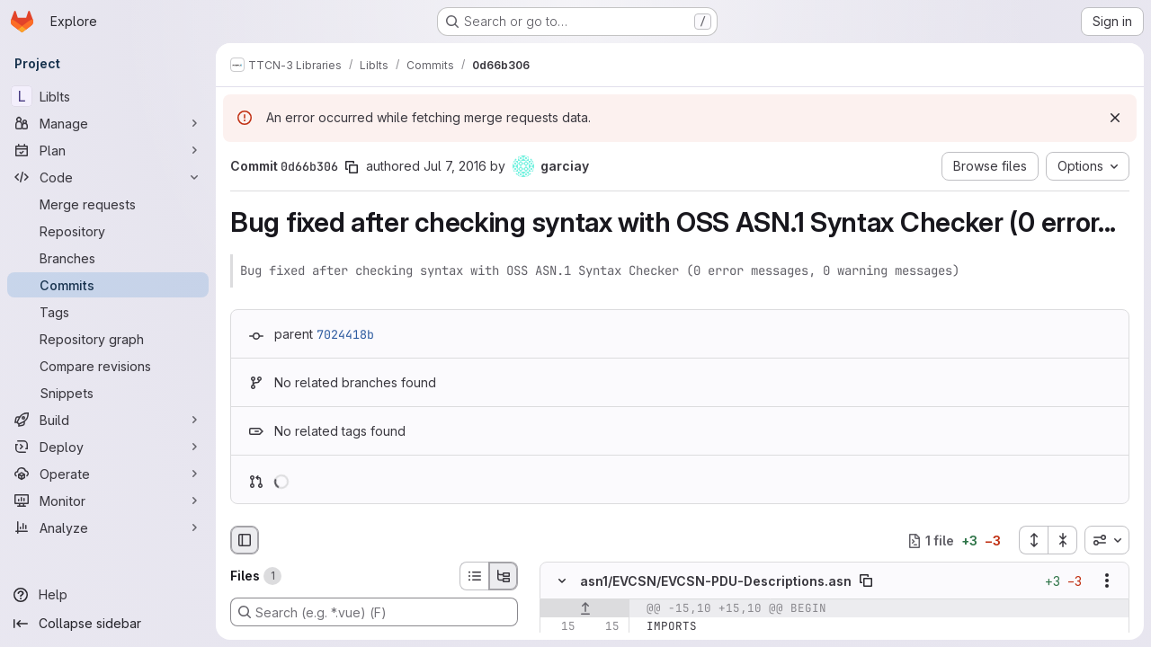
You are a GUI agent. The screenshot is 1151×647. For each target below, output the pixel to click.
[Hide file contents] (562, 581)
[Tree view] (503, 576)
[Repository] (108, 231)
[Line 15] (560, 627)
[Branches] (108, 257)
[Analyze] (108, 527)
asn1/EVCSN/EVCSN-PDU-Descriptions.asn (716, 581)
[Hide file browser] (244, 540)
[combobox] (1106, 540)
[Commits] (108, 284)
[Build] (108, 419)
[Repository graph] (108, 338)
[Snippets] (108, 392)
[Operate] (108, 473)
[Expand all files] (1033, 540)
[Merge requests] (108, 204)
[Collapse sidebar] (108, 623)
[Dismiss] (1115, 118)
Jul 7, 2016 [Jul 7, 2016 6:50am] (455, 165)
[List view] (474, 576)
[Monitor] (108, 500)
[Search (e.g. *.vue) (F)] (374, 612)
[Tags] (108, 311)
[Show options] (1107, 581)
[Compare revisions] (108, 365)
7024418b (345, 334)
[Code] (108, 177)
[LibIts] (108, 96)
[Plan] (108, 150)
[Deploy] (108, 446)
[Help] (108, 594)
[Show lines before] (584, 609)
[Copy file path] (866, 581)
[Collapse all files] (1062, 540)
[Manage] (108, 123)
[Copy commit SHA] (351, 167)
